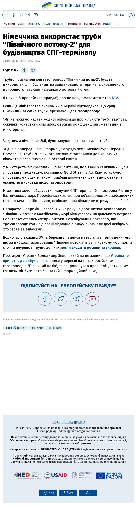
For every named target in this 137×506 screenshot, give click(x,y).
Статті (21, 23)
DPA (115, 98)
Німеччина (37, 328)
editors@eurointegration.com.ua (79, 431)
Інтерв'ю (34, 23)
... (117, 23)
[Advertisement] (68, 363)
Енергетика (54, 328)
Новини (9, 23)
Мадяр (107, 23)
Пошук (58, 23)
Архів (47, 23)
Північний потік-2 (15, 328)
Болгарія (74, 23)
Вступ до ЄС (92, 23)
